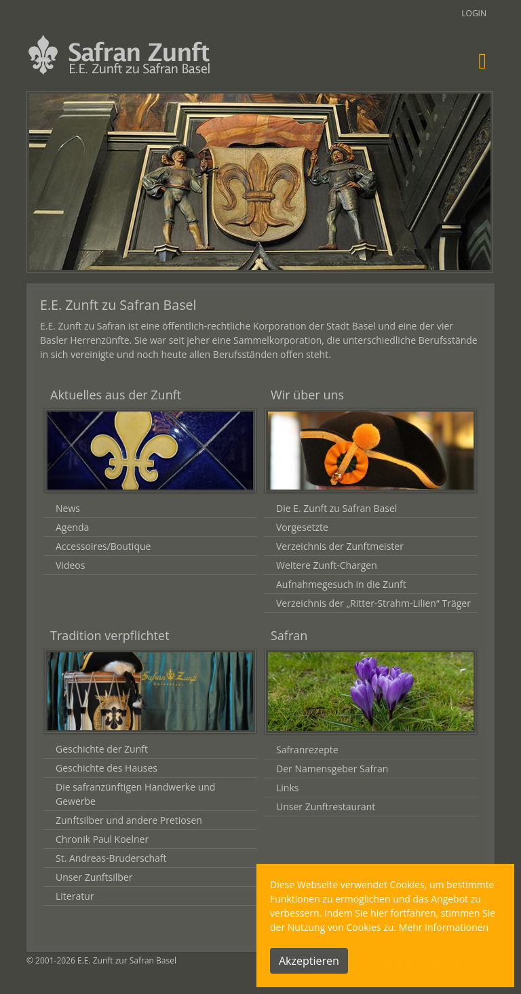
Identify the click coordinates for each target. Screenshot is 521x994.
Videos (70, 565)
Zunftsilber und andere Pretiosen (129, 820)
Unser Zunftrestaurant (325, 806)
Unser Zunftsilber (94, 877)
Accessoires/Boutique (103, 546)
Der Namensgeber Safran (332, 768)
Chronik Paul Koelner (102, 839)
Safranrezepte (307, 749)
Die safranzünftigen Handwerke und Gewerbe (135, 794)
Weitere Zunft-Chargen (326, 565)
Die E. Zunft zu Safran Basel (336, 508)
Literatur (75, 896)
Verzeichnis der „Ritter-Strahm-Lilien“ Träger (373, 603)
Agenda (72, 527)
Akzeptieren (309, 960)
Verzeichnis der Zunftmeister (340, 546)
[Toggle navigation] (482, 61)
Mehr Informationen (443, 927)
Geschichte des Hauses (106, 767)
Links (287, 787)
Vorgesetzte (302, 527)
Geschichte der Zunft (102, 748)
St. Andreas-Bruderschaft (111, 858)
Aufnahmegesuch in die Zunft (341, 584)
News (68, 508)
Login (473, 13)
